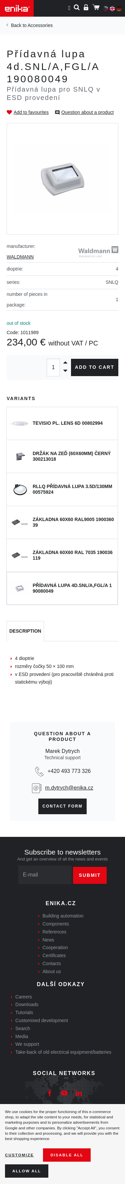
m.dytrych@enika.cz (69, 788)
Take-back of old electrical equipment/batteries (63, 1052)
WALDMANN (20, 257)
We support (27, 1044)
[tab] (25, 631)
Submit (90, 875)
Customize (19, 1155)
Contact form (62, 806)
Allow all (26, 1171)
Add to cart (94, 367)
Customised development (41, 1020)
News (48, 939)
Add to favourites (31, 112)
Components (56, 923)
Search (22, 1028)
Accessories (40, 25)
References (55, 931)
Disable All (66, 1155)
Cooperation (55, 947)
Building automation (63, 915)
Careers (23, 996)
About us (52, 971)
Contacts (52, 963)
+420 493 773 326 (69, 771)
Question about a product (87, 112)
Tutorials (24, 1012)
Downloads (26, 1004)
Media (21, 1036)
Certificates (54, 955)
